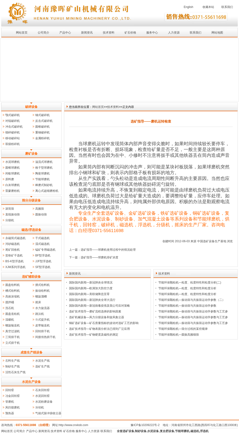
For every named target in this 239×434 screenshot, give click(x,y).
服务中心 (152, 32)
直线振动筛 (12, 214)
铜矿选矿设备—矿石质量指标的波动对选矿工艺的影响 (104, 323)
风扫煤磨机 (12, 407)
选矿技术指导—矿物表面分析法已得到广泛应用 (99, 329)
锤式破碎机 (42, 115)
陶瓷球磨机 (42, 173)
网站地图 (217, 32)
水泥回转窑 (42, 396)
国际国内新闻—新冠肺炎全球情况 (90, 282)
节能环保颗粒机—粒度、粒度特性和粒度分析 (187, 288)
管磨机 (9, 401)
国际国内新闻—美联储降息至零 (89, 294)
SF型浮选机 (42, 267)
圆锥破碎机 (42, 126)
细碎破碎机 (12, 132)
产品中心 (65, 32)
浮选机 (204, 431)
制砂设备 (141, 431)
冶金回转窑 (12, 396)
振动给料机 (42, 290)
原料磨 (9, 179)
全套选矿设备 (125, 431)
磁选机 (194, 431)
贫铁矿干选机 (14, 255)
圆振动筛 (41, 214)
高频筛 (39, 208)
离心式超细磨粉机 (46, 191)
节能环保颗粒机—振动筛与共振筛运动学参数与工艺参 (193, 311)
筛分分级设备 (31, 200)
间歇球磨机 (12, 173)
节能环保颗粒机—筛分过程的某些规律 (183, 329)
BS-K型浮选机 (14, 261)
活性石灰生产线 (15, 372)
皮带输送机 (42, 325)
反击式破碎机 (44, 121)
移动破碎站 (12, 138)
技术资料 (108, 32)
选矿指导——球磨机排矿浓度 (99, 257)
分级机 (9, 220)
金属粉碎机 (42, 138)
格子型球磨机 (44, 167)
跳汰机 (39, 314)
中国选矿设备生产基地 (211, 241)
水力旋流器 (42, 308)
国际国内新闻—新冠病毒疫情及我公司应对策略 (99, 305)
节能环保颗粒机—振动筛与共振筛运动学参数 (187, 305)
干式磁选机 (42, 238)
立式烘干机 (12, 342)
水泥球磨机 (12, 162)
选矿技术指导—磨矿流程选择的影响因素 (95, 311)
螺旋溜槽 (41, 296)
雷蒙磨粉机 (12, 191)
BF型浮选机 (42, 255)
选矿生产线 (42, 366)
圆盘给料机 (12, 285)
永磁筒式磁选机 (15, 238)
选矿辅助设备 (31, 276)
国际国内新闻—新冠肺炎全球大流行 (92, 300)
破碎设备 (31, 107)
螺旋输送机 (12, 325)
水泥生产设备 (31, 382)
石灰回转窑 (42, 390)
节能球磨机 (42, 179)
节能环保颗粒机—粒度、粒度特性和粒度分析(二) (189, 282)
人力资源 (174, 32)
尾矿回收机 (12, 249)
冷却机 (39, 407)
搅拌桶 (9, 302)
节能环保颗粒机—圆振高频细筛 (178, 334)
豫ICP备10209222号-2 (145, 425)
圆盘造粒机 (12, 314)
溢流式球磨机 (44, 162)
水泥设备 (153, 431)
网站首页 (22, 32)
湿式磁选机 (42, 244)
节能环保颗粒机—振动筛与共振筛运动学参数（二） (191, 300)
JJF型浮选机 (43, 261)
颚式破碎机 (12, 115)
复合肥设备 (167, 431)
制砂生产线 (12, 366)
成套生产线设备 (31, 352)
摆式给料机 (42, 285)
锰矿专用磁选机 (45, 249)
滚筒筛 (9, 208)
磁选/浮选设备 (31, 230)
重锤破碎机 (42, 132)
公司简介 (43, 32)
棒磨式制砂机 (44, 185)
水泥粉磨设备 (44, 401)
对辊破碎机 (12, 121)
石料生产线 (12, 360)
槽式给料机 (12, 290)
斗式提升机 (42, 319)
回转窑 (9, 390)
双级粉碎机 (12, 144)
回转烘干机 (42, 331)
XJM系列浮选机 (15, 267)
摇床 (38, 302)
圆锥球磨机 (12, 167)
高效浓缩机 (12, 296)
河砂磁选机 (12, 244)
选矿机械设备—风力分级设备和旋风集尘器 (96, 317)
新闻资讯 (87, 32)
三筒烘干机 (12, 337)
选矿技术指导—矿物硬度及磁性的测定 (93, 334)
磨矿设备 (31, 153)
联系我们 (227, 7)
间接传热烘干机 (45, 337)
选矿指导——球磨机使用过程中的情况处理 (108, 249)
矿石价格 (130, 32)
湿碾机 (9, 319)
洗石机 (9, 308)
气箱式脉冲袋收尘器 (48, 413)
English (188, 7)
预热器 (9, 413)
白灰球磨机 (12, 185)
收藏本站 (208, 7)
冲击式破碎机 (14, 126)
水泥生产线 (42, 360)
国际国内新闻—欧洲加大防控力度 (90, 288)
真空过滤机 (12, 331)
